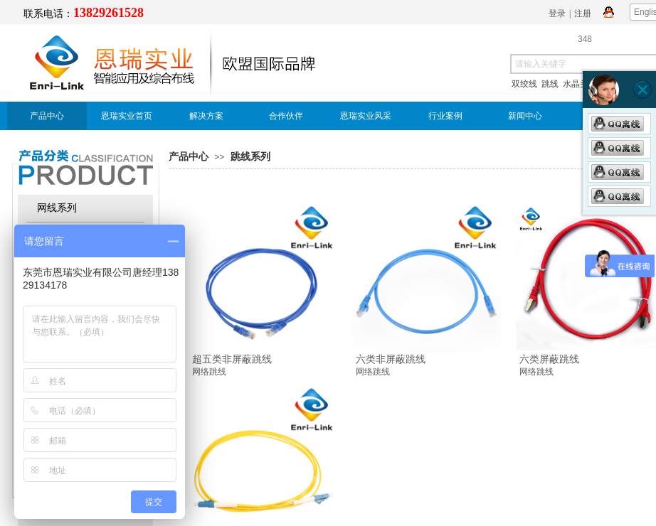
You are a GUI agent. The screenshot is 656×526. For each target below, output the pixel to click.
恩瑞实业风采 (365, 116)
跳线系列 (250, 156)
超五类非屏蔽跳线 (232, 359)
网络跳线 (209, 372)
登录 (557, 13)
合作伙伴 (286, 116)
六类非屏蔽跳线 (390, 359)
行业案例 (445, 116)
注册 (582, 13)
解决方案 (206, 116)
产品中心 (47, 116)
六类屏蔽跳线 (549, 359)
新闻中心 (525, 116)
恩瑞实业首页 (126, 116)
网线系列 (57, 208)
